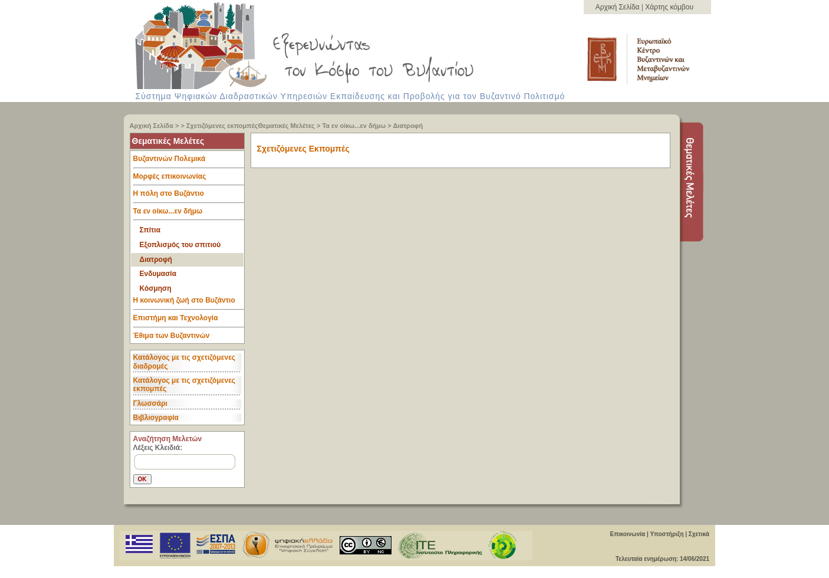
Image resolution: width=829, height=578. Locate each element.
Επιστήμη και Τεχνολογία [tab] (188, 321)
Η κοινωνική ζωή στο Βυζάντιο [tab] (188, 303)
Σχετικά (699, 534)
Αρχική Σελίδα (619, 7)
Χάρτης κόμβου (669, 7)
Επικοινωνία (627, 534)
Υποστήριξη (666, 534)
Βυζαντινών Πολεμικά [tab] (188, 162)
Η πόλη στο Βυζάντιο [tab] (188, 196)
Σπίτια (150, 230)
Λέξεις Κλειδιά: (158, 448)
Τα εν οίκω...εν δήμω (354, 125)
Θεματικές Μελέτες (286, 125)
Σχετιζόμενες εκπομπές (222, 125)
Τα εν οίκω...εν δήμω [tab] (188, 214)
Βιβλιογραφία (156, 417)
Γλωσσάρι (150, 403)
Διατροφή (408, 125)
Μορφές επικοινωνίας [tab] (188, 179)
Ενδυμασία (158, 274)
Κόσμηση (156, 288)
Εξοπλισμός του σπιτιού (180, 245)
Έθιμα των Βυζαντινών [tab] (171, 336)
